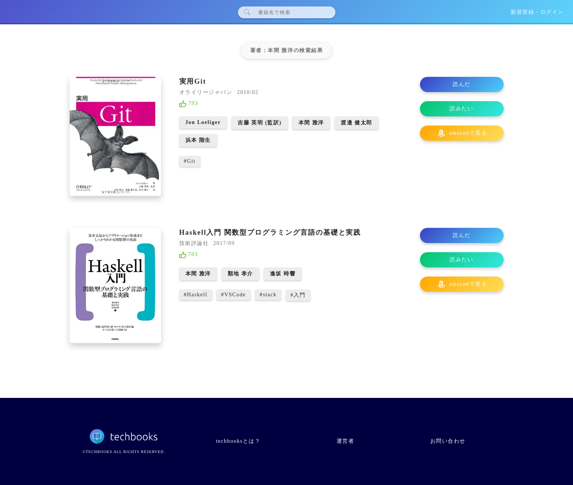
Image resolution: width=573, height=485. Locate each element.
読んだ (462, 84)
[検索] (289, 12)
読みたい (461, 108)
